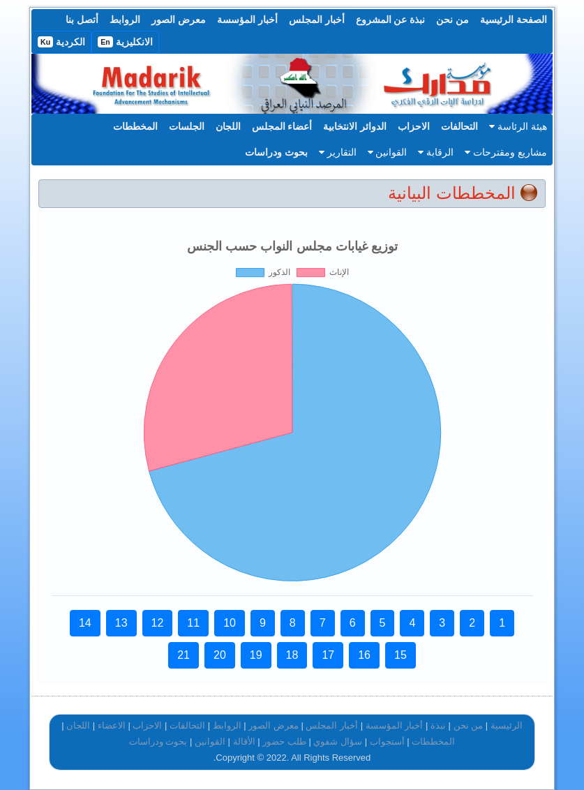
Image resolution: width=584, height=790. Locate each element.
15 (400, 655)
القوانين (387, 152)
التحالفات (459, 126)
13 (121, 623)
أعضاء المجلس (282, 126)
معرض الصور (178, 19)
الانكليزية (125, 41)
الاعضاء (112, 725)
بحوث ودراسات (276, 152)
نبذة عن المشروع (391, 19)
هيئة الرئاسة (518, 126)
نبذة (438, 725)
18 (292, 655)
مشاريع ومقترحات (506, 152)
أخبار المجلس (317, 19)
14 (85, 623)
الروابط (125, 19)
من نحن (452, 19)
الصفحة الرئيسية (513, 19)
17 (328, 655)
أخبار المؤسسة (247, 19)
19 (256, 655)
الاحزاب (414, 126)
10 (229, 623)
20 (220, 655)
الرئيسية (507, 725)
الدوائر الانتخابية (355, 126)
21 (183, 655)
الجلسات (186, 126)
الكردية (61, 41)
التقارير (338, 152)
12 (157, 623)
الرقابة (436, 152)
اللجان (228, 126)
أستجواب (387, 741)
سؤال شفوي (337, 741)
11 (193, 623)
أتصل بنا (82, 19)
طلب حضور (284, 741)
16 (364, 655)
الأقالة (244, 741)
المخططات (135, 126)
